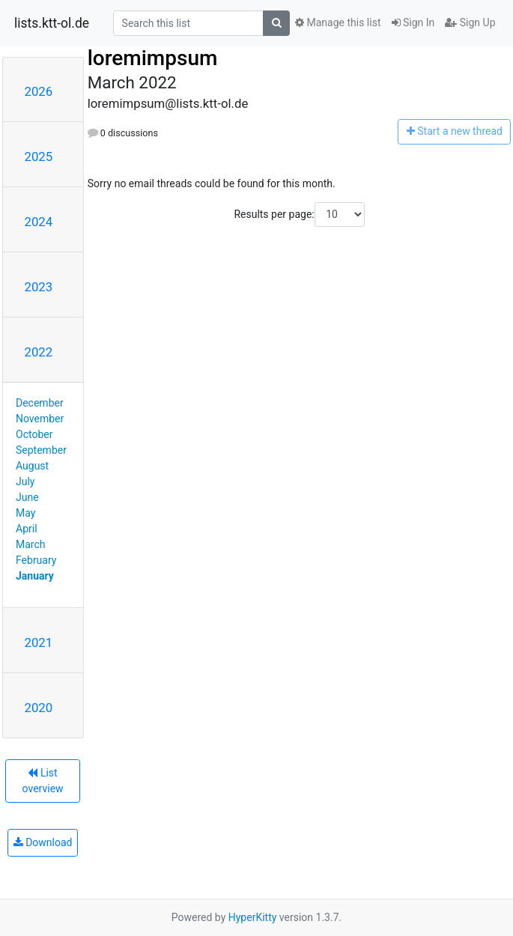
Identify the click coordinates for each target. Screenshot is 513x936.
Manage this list (337, 22)
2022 (39, 351)
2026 (39, 91)
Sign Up (470, 22)
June (27, 497)
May (25, 513)
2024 (39, 221)
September (41, 450)
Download (43, 842)
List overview (43, 780)
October (34, 434)
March (31, 544)
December (40, 403)
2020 (39, 707)
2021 (39, 642)
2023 (39, 286)
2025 (39, 156)
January (35, 576)
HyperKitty (252, 917)
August (32, 466)
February (36, 560)
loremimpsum (153, 58)
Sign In (413, 22)
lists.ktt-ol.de (51, 23)
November (40, 419)
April (26, 529)
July (25, 481)
